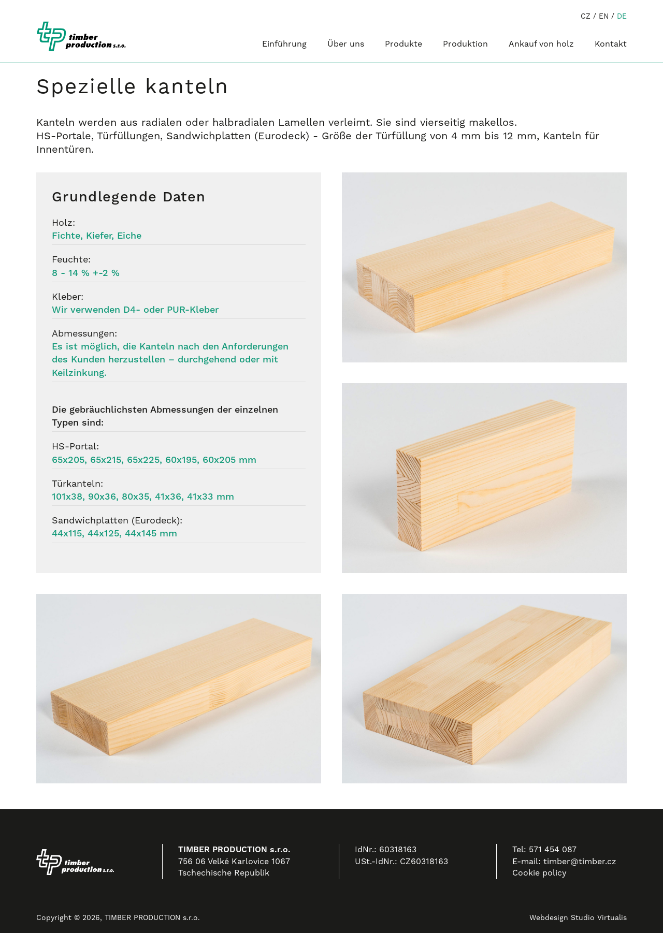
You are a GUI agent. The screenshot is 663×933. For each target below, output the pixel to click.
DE (622, 16)
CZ (585, 16)
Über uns (345, 44)
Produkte (403, 44)
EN (604, 16)
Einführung (284, 44)
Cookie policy (539, 873)
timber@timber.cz (579, 861)
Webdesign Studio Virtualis (578, 917)
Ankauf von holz (541, 44)
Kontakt (611, 44)
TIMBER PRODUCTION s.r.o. (152, 917)
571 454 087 (552, 849)
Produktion (465, 44)
